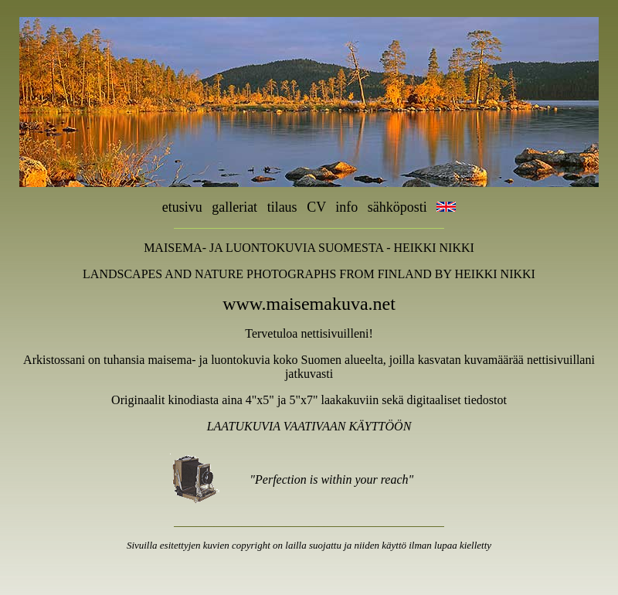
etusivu (182, 207)
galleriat (234, 207)
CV (316, 207)
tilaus (282, 207)
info (346, 207)
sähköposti (402, 207)
